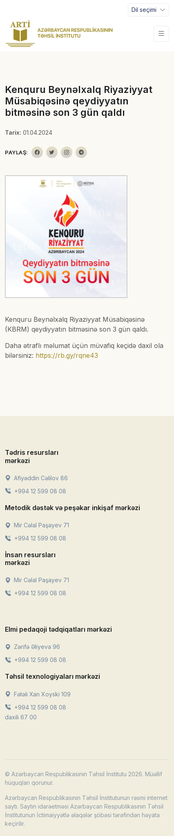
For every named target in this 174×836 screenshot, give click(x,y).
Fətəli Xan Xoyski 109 (38, 694)
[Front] (59, 33)
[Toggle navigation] (148, 9)
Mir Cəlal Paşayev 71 (37, 525)
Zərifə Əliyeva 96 (32, 646)
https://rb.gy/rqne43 (67, 355)
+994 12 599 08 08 (35, 491)
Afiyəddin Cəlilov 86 (36, 477)
